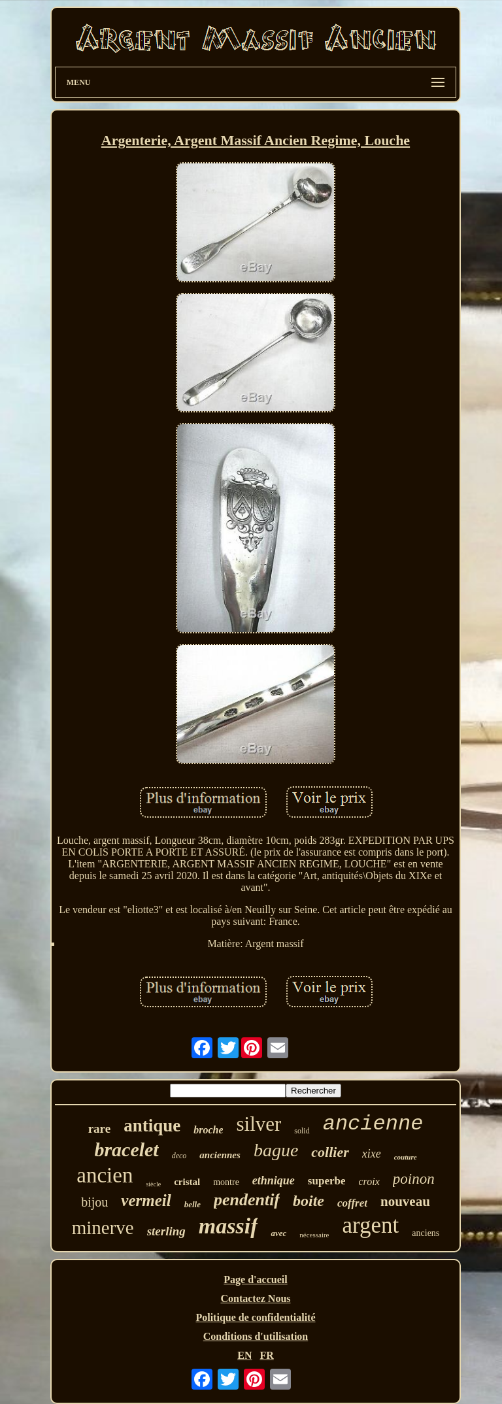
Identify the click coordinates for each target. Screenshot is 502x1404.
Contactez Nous (255, 1298)
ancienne (373, 1124)
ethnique (273, 1180)
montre (226, 1182)
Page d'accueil (255, 1279)
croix (368, 1181)
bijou (94, 1202)
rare (99, 1128)
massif (228, 1226)
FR (266, 1355)
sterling (166, 1231)
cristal (187, 1182)
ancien (104, 1175)
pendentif (247, 1199)
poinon (414, 1179)
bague (276, 1150)
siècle (153, 1184)
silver (258, 1123)
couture (405, 1157)
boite (308, 1200)
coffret (352, 1203)
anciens (425, 1233)
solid (301, 1130)
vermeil (146, 1200)
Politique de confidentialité (255, 1317)
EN (244, 1355)
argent (371, 1225)
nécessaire (314, 1235)
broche (208, 1129)
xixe (371, 1153)
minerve (103, 1227)
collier (329, 1152)
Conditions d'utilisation (256, 1336)
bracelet (126, 1149)
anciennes (220, 1155)
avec (278, 1233)
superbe (327, 1181)
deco (179, 1155)
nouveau (405, 1201)
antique (152, 1125)
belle (192, 1204)
